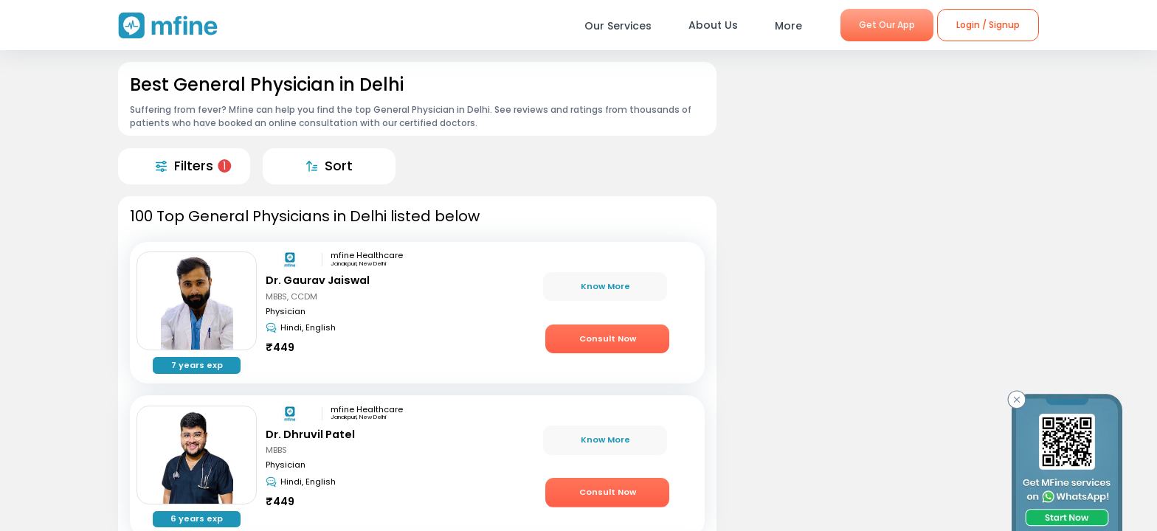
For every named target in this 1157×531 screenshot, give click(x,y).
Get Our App (887, 24)
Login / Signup (988, 24)
